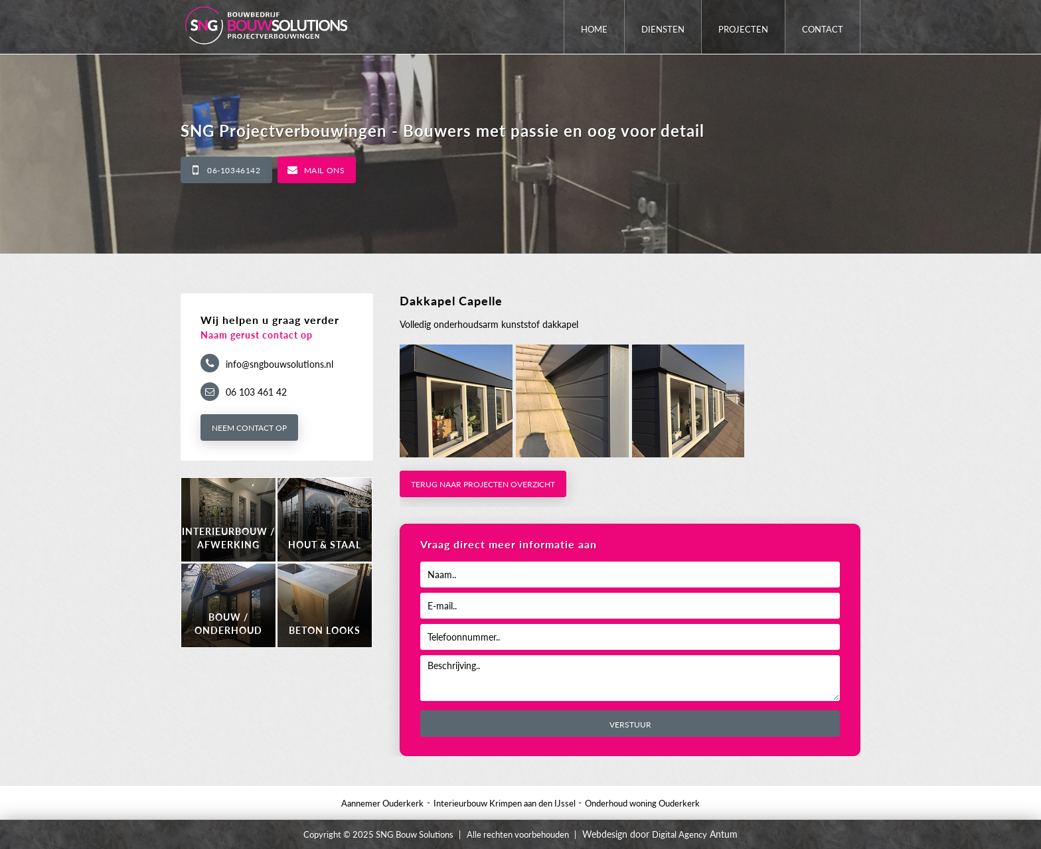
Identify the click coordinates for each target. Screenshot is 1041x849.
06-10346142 (234, 170)
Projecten (743, 29)
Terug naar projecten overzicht (483, 484)
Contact (822, 29)
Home (594, 29)
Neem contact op (249, 428)
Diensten (662, 29)
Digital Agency (679, 834)
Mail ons (324, 170)
